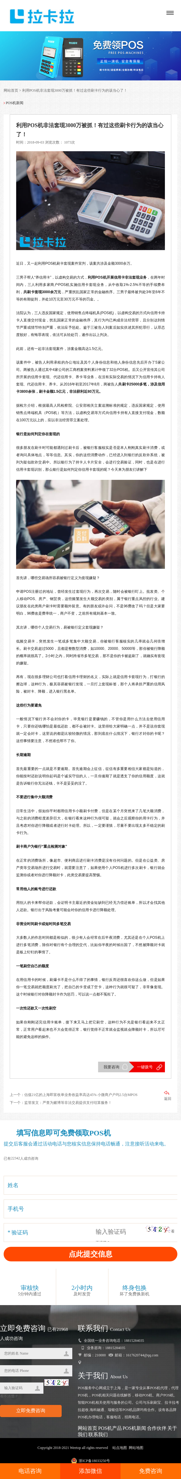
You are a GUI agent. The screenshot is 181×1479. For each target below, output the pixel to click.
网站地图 (136, 1448)
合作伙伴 (156, 1428)
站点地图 (119, 1448)
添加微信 (90, 1471)
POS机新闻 (134, 1428)
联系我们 (98, 1434)
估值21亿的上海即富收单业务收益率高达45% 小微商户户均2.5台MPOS (81, 1095)
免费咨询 (150, 1471)
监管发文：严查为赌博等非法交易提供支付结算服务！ (68, 1103)
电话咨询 (30, 1471)
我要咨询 (111, 1067)
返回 (167, 1096)
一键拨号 (145, 1067)
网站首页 (11, 91)
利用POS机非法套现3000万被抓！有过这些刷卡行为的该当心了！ (74, 91)
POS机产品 (109, 1428)
